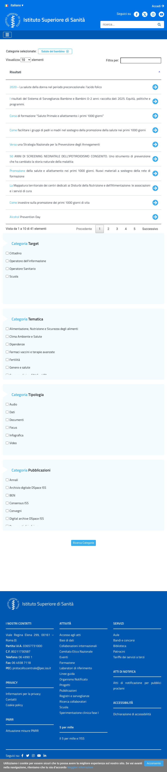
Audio (11, 404)
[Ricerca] (127, 24)
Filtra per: (133, 60)
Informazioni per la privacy (23, 693)
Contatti (11, 699)
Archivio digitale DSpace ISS (26, 487)
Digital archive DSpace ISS (25, 518)
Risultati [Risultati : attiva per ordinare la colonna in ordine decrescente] (15, 72)
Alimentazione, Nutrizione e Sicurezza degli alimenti (42, 328)
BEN (10, 495)
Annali (12, 479)
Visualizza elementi (25, 60)
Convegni (14, 510)
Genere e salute (18, 367)
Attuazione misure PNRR (22, 730)
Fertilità (13, 359)
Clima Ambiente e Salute (24, 336)
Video (11, 443)
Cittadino (13, 253)
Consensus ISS (17, 503)
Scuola (12, 276)
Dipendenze (15, 344)
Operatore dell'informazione (26, 261)
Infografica (14, 435)
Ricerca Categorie (83, 542)
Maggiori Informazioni (80, 767)
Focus (11, 427)
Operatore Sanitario (21, 268)
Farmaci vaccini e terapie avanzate (30, 352)
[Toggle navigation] (7, 35)
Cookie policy (14, 705)
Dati (10, 412)
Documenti (15, 419)
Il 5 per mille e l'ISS (72, 738)
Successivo (150, 229)
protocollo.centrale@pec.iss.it (32, 668)
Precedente (84, 229)
